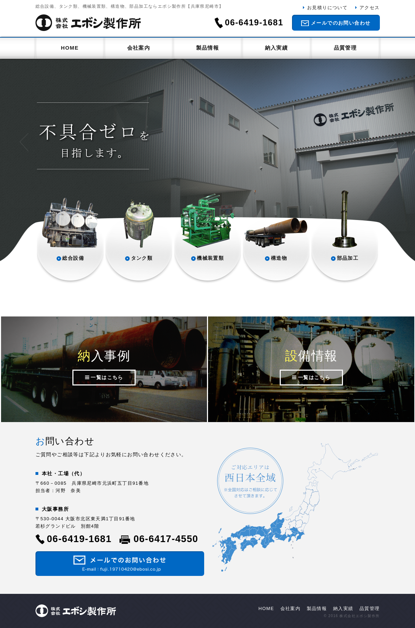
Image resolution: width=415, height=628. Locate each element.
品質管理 (345, 48)
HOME (70, 48)
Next (391, 142)
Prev (24, 142)
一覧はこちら (107, 377)
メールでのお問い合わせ (340, 23)
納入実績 (276, 48)
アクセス (369, 7)
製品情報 (207, 48)
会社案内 (138, 48)
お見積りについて (327, 7)
